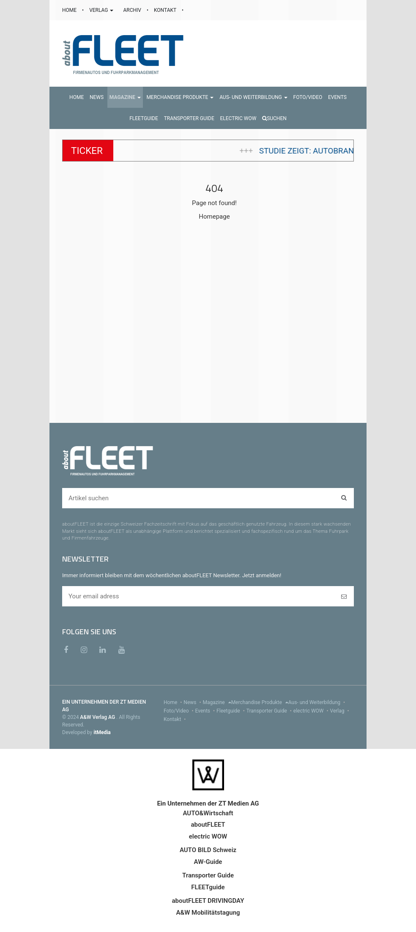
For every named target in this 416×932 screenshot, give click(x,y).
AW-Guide (208, 862)
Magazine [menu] (217, 702)
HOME (70, 10)
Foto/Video (179, 711)
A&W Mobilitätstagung (208, 912)
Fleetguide (231, 711)
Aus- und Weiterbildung (317, 702)
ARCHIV (132, 10)
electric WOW (311, 711)
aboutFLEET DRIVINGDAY (208, 901)
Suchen (274, 118)
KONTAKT (166, 10)
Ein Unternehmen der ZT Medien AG (208, 803)
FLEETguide (207, 887)
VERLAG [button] (102, 10)
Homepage (214, 216)
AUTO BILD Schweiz (208, 850)
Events (206, 711)
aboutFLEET (208, 824)
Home (173, 702)
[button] (125, 97)
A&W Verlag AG (98, 717)
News (193, 702)
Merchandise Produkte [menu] (259, 702)
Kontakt (175, 719)
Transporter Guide (269, 711)
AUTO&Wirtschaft (208, 813)
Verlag (340, 711)
